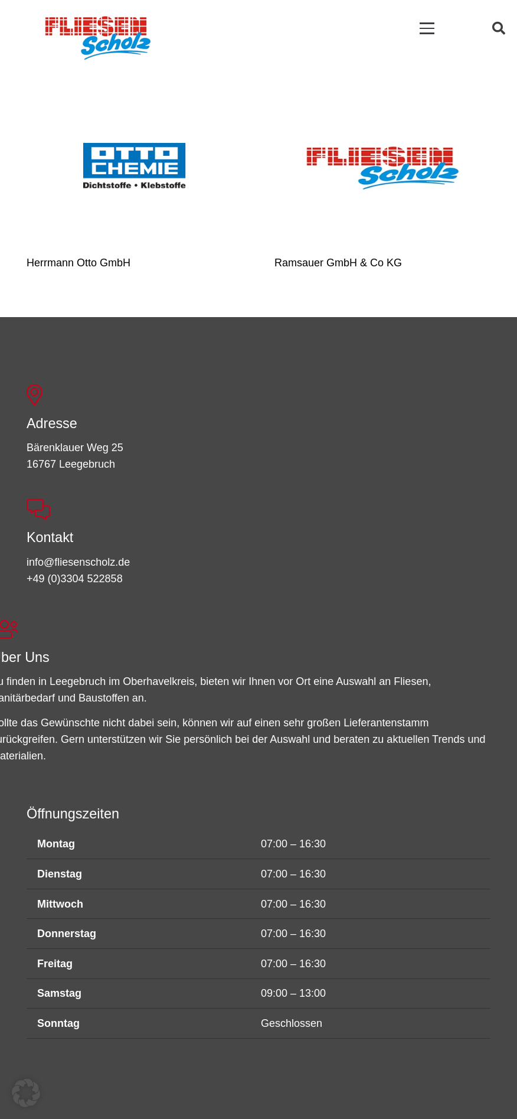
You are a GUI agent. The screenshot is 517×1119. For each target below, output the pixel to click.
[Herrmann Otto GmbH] (135, 167)
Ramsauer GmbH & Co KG (338, 263)
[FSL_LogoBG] (98, 36)
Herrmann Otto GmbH (78, 263)
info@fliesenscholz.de (78, 562)
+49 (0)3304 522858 (75, 579)
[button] (427, 28)
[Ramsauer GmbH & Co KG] (382, 167)
